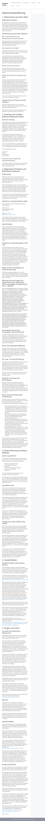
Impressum (23, 819)
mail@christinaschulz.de (10, 214)
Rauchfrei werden (25, 2)
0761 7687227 (9, 213)
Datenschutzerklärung (29, 819)
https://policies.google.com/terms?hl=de (10, 811)
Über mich (19, 5)
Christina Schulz (5, 4)
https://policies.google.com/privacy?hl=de (11, 697)
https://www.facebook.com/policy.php (10, 625)
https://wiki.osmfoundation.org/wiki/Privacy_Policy (12, 748)
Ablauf (39, 2)
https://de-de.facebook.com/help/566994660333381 (13, 623)
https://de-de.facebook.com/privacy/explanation (15, 599)
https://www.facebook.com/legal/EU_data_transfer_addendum (15, 622)
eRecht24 (7, 814)
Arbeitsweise (33, 2)
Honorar (12, 5)
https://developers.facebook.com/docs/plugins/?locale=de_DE (15, 579)
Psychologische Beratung (15, 2)
